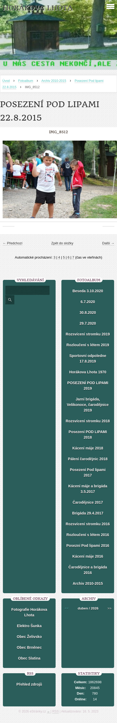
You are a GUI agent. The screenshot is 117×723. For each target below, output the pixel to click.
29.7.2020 (88, 323)
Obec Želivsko (29, 637)
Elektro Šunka (29, 626)
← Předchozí (12, 243)
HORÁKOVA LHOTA (38, 8)
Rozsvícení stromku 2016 (88, 524)
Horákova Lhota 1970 (87, 372)
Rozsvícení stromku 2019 (88, 334)
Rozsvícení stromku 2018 (88, 421)
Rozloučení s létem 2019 (87, 345)
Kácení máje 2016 (87, 556)
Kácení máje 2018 (87, 448)
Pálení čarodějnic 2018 (88, 459)
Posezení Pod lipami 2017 (87, 472)
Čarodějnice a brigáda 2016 (88, 570)
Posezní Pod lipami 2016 (87, 545)
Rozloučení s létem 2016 (87, 535)
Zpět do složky (62, 243)
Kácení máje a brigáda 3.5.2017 (87, 489)
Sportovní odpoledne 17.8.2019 (87, 358)
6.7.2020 (88, 302)
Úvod (6, 81)
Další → (108, 243)
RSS (55, 711)
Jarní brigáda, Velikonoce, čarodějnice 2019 (88, 404)
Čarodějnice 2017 (87, 502)
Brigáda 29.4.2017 (87, 513)
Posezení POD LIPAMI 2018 (88, 434)
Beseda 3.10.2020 (87, 291)
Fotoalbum (25, 81)
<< (67, 608)
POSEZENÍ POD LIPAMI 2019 (87, 385)
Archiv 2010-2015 (53, 81)
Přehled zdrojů (29, 684)
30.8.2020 (88, 312)
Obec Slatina (29, 658)
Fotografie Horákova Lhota (29, 612)
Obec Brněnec (29, 647)
